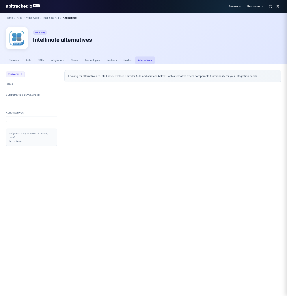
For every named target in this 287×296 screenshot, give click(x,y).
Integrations (57, 60)
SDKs (41, 60)
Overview (14, 60)
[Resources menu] (255, 6)
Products (112, 60)
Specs (74, 60)
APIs (19, 17)
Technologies (92, 60)
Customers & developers (23, 95)
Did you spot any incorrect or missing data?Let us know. (28, 137)
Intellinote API (51, 17)
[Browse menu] (235, 6)
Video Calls (32, 17)
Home (9, 17)
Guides (127, 60)
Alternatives (70, 17)
